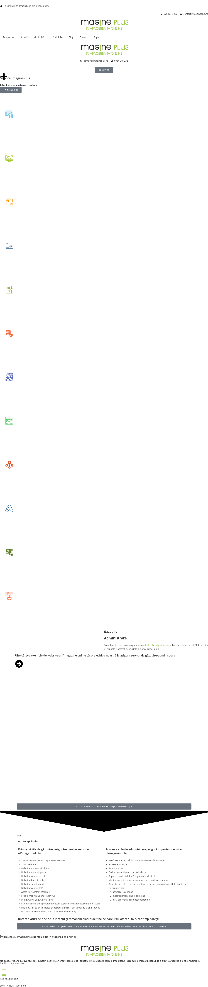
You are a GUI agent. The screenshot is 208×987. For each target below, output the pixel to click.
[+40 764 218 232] (4, 972)
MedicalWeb (40, 37)
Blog (71, 37)
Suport (97, 37)
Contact (83, 37)
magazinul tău (162, 645)
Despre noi (8, 37)
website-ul (147, 645)
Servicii (24, 37)
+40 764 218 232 (9, 978)
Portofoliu (58, 37)
